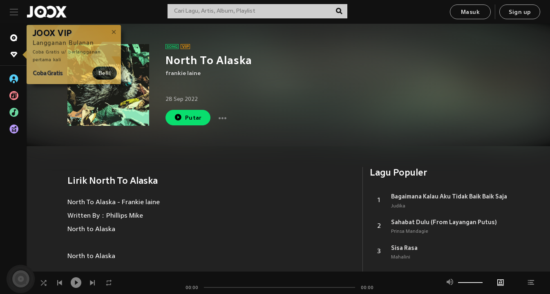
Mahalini (400, 257)
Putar (188, 117)
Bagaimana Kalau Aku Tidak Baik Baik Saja (449, 196)
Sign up (520, 12)
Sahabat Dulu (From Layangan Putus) (444, 222)
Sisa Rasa (404, 248)
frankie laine (183, 74)
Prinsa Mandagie (409, 231)
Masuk (470, 12)
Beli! (104, 73)
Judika (398, 206)
